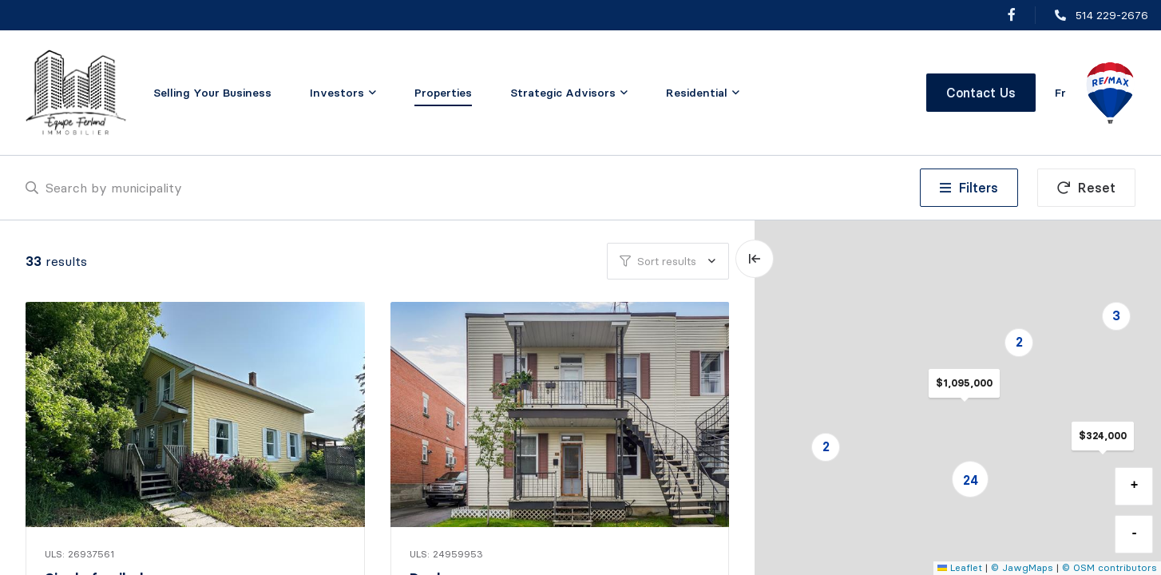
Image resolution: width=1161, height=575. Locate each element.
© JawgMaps (1022, 567)
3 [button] (1116, 315)
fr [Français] (1060, 92)
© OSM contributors (1109, 567)
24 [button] (970, 480)
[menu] (343, 92)
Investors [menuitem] (337, 92)
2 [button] (826, 446)
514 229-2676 (1112, 15)
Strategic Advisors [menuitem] (563, 92)
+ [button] (1135, 485)
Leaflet (959, 567)
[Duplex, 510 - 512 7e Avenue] (561, 414)
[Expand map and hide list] (754, 259)
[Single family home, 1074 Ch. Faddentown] (197, 414)
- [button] (1135, 533)
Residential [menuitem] (696, 92)
